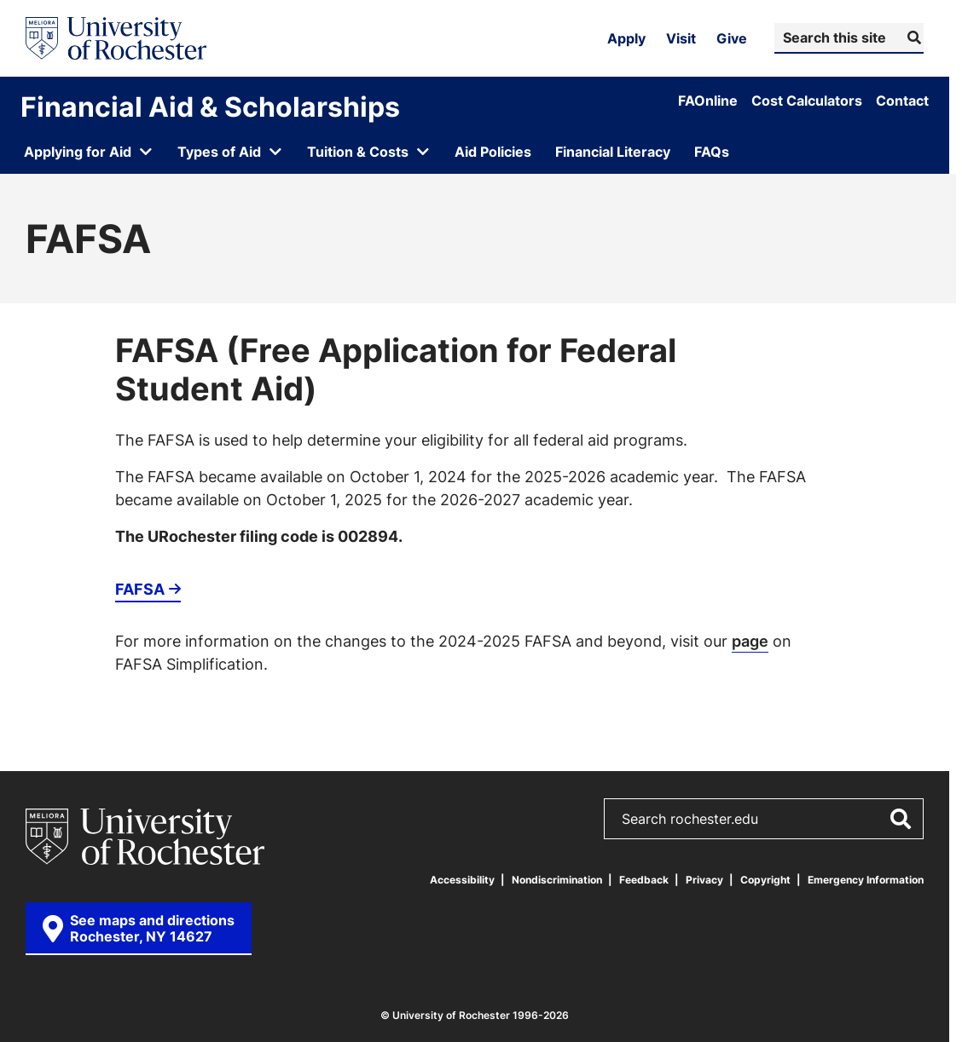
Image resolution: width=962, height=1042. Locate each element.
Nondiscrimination (557, 879)
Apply (626, 38)
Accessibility (462, 879)
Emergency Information (866, 879)
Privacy (704, 879)
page (750, 641)
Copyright (765, 879)
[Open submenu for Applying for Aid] (88, 152)
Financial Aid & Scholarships (210, 106)
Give (731, 38)
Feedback (644, 879)
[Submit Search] (912, 37)
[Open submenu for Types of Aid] (230, 152)
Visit (681, 38)
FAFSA (140, 589)
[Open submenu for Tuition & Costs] (369, 152)
